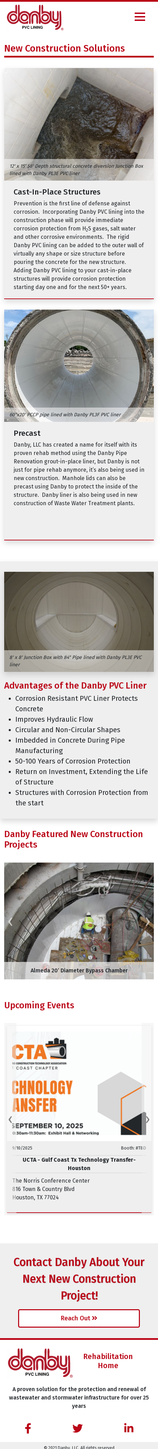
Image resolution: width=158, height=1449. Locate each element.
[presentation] (10, 921)
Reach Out (79, 1318)
